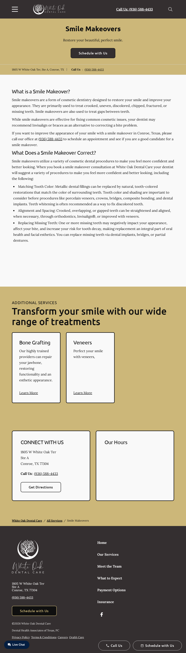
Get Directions (41, 487)
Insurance (105, 602)
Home (102, 542)
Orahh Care (76, 637)
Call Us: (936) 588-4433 (134, 9)
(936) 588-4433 (94, 69)
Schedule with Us (93, 53)
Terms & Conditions (43, 637)
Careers (63, 637)
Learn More (28, 393)
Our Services (108, 554)
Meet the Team (109, 566)
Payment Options (111, 590)
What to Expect (109, 578)
